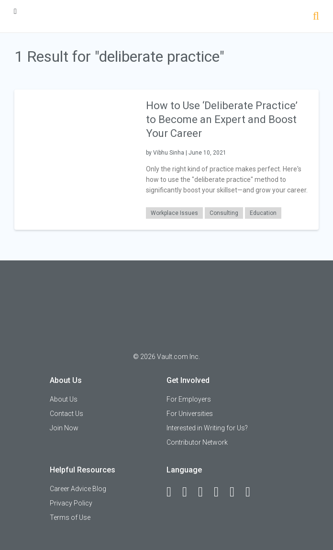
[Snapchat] (252, 492)
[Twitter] (204, 492)
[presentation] (75, 159)
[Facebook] (173, 492)
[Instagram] (220, 492)
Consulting (224, 213)
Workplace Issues (174, 213)
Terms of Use (70, 517)
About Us (64, 399)
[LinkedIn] (189, 492)
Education (263, 213)
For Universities (189, 413)
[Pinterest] (236, 492)
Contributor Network (197, 442)
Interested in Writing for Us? (207, 428)
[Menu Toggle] (15, 11)
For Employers (188, 399)
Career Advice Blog (78, 489)
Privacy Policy (71, 503)
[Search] (316, 17)
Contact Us (66, 413)
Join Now (64, 428)
